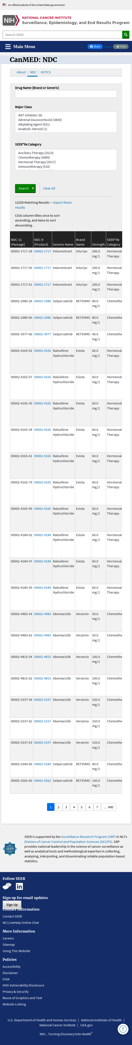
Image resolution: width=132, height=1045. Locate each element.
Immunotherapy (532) (66, 166)
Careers (8, 938)
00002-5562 (42, 780)
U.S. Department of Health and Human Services (42, 1020)
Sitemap (9, 944)
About (21, 72)
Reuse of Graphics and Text (22, 998)
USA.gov (86, 1025)
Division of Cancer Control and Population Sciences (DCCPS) (68, 841)
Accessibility (11, 966)
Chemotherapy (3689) (66, 157)
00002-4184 (42, 535)
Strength (98, 244)
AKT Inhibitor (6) (66, 115)
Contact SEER (12, 916)
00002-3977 (42, 334)
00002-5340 (42, 764)
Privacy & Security (16, 991)
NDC (33, 72)
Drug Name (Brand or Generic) (37, 88)
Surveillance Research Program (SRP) (88, 836)
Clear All (49, 188)
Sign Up (12, 904)
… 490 (108, 807)
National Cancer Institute (57, 1025)
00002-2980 (42, 301)
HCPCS (46, 72)
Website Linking (14, 1004)
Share (96, 47)
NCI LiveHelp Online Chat (21, 922)
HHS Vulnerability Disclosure (23, 985)
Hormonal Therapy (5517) (66, 162)
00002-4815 (42, 656)
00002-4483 (42, 614)
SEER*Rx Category (28, 144)
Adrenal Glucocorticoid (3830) (66, 119)
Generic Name (63, 244)
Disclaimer (10, 973)
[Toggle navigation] (20, 47)
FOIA (6, 979)
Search (24, 188)
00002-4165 (42, 350)
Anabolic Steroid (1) (66, 129)
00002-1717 (42, 251)
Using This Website (16, 951)
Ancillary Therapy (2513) (66, 153)
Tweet (107, 46)
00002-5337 (42, 699)
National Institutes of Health (101, 1020)
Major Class (23, 107)
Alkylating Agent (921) (66, 124)
